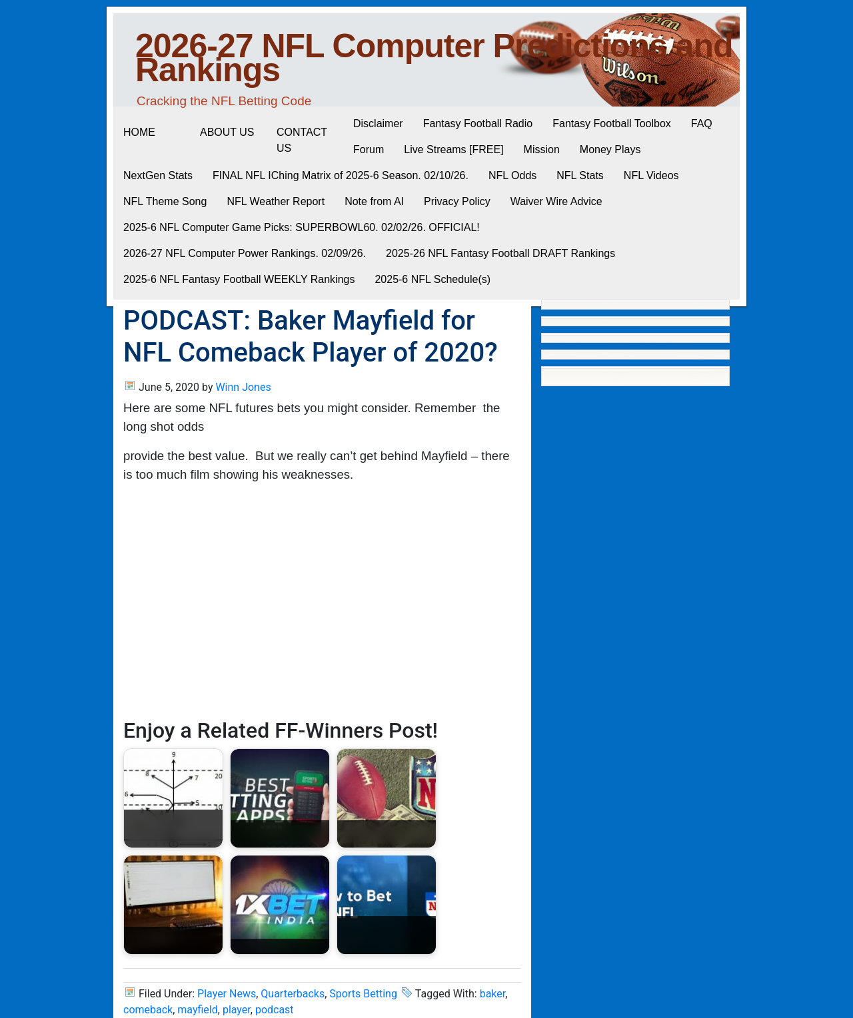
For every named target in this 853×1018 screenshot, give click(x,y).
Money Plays (610, 149)
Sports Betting (363, 993)
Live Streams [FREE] (453, 149)
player (237, 1009)
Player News (226, 993)
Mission (542, 149)
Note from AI (374, 201)
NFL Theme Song (165, 201)
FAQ (701, 123)
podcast (274, 1009)
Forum (368, 149)
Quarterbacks (293, 993)
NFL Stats (580, 175)
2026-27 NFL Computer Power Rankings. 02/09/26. (244, 253)
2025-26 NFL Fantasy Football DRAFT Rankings (500, 253)
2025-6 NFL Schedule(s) (432, 279)
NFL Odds (512, 175)
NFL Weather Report (276, 201)
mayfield (197, 1009)
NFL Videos (651, 175)
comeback (148, 1009)
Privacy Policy (457, 201)
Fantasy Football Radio (478, 123)
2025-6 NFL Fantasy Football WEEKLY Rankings (239, 279)
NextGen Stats (158, 175)
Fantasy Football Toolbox (611, 123)
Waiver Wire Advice (556, 201)
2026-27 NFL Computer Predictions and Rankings (434, 58)
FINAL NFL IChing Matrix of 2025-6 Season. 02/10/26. (340, 175)
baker (493, 993)
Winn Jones (243, 387)
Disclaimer (378, 123)
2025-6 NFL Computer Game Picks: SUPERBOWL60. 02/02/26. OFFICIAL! (301, 227)
